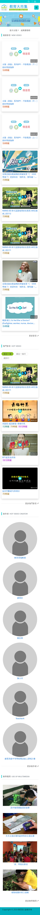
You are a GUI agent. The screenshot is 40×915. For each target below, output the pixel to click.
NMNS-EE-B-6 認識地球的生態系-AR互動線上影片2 (20, 212)
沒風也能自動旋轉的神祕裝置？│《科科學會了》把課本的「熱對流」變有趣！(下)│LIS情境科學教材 (19, 175)
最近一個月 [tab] (21, 354)
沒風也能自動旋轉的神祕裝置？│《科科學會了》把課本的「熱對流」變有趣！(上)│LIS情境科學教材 (19, 285)
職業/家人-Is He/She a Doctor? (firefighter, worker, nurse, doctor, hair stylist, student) (17, 322)
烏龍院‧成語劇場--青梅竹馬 (13, 423)
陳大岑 (20, 678)
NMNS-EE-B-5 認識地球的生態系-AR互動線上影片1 (20, 248)
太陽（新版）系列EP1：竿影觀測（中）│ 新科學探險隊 (20, 102)
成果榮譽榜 (25, 30)
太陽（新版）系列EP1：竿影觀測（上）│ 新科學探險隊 (20, 139)
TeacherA (20, 718)
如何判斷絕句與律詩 (11, 491)
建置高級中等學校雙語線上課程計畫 (20, 758)
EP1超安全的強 (8, 457)
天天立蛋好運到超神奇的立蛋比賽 (20, 836)
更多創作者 (32, 766)
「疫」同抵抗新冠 (20, 864)
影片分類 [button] (13, 30)
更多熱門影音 (31, 503)
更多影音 (33, 335)
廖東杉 (20, 597)
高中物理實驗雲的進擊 (20, 807)
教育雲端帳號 (20, 557)
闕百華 (20, 638)
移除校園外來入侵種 (20, 892)
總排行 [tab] (6, 358)
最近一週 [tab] (7, 354)
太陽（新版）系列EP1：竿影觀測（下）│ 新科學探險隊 (20, 65)
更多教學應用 (31, 901)
